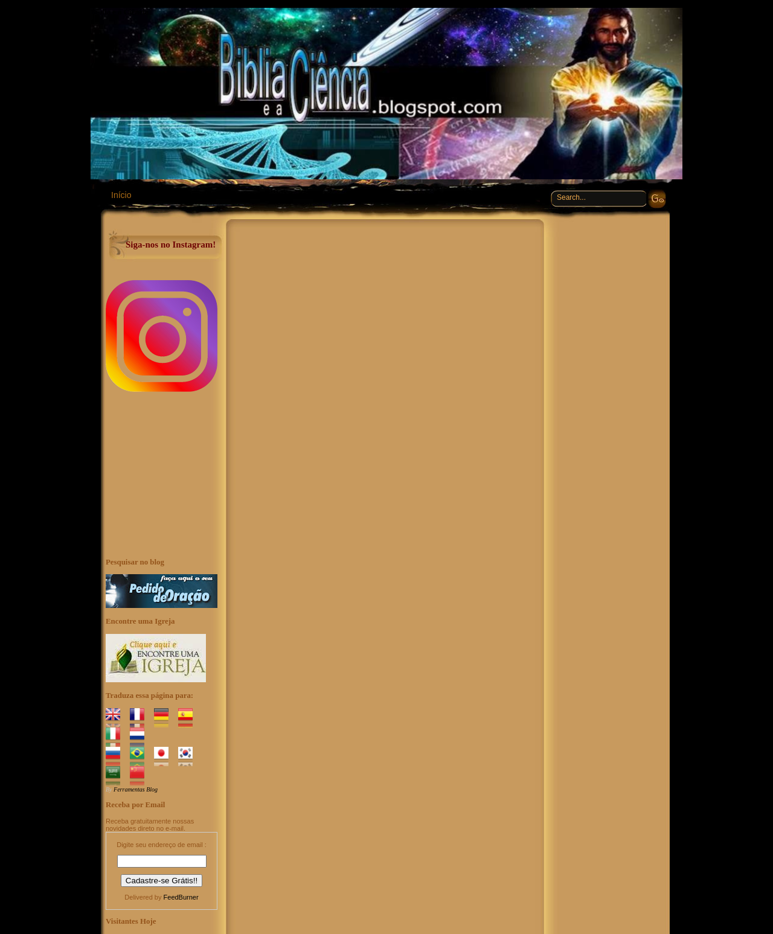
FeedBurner (181, 897)
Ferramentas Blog (136, 789)
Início (121, 195)
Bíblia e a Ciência (120, 12)
